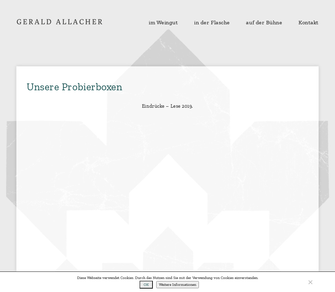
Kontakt (308, 22)
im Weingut (163, 22)
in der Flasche (212, 22)
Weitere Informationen (177, 284)
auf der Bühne (264, 22)
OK (146, 284)
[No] (310, 282)
